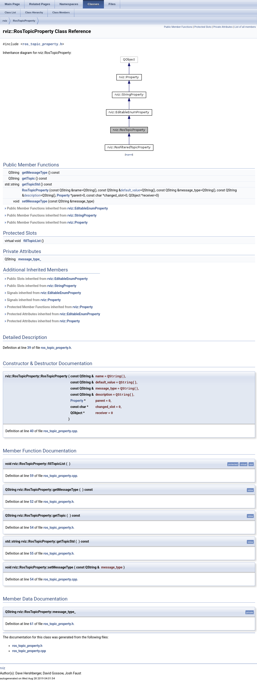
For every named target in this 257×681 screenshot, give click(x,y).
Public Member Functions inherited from (56, 208)
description (32, 195)
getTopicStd (31, 184)
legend (129, 154)
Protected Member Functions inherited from (48, 307)
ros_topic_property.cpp (60, 431)
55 (32, 553)
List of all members (245, 26)
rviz (5, 20)
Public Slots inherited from (46, 279)
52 (32, 502)
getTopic (28, 178)
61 (32, 624)
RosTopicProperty (24, 20)
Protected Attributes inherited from (52, 314)
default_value (130, 190)
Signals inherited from (42, 293)
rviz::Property (77, 222)
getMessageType (34, 172)
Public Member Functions (178, 26)
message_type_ (29, 259)
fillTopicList (32, 241)
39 (29, 348)
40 (32, 431)
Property (63, 195)
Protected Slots (202, 26)
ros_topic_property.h (42, 44)
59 (32, 476)
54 (32, 527)
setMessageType (34, 201)
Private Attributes (223, 26)
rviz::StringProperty (82, 215)
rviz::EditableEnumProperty (87, 208)
